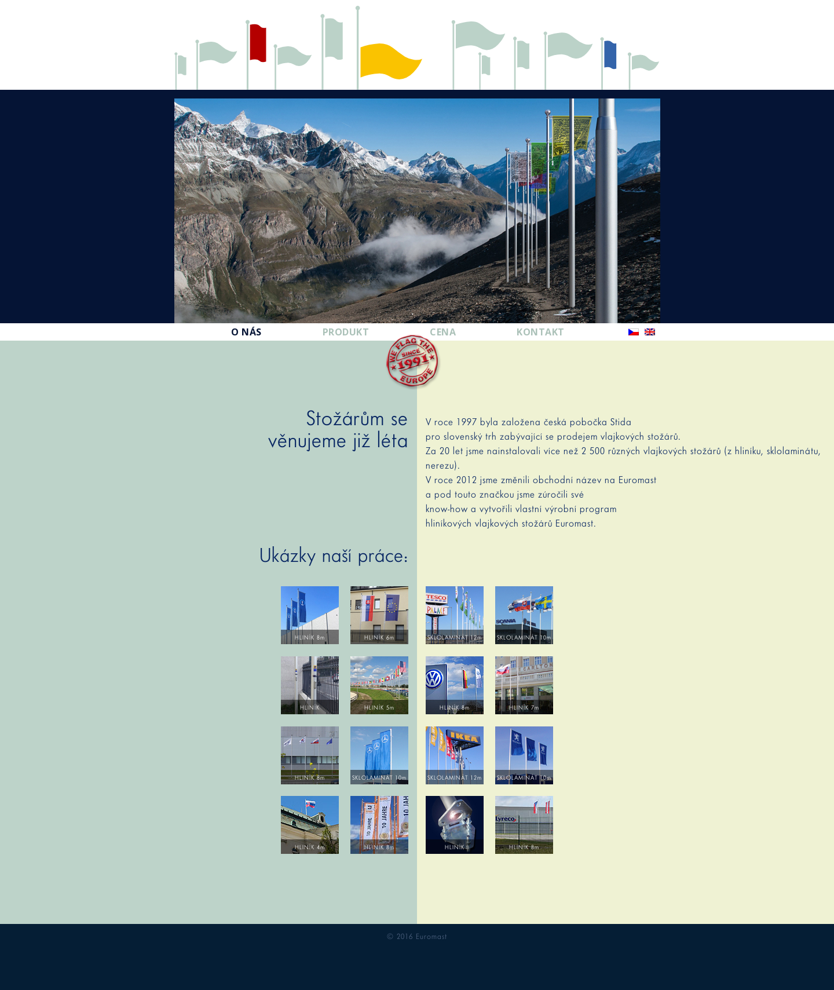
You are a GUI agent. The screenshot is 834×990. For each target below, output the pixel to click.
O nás (246, 332)
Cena (443, 332)
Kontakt (541, 332)
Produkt (346, 332)
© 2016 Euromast (417, 936)
